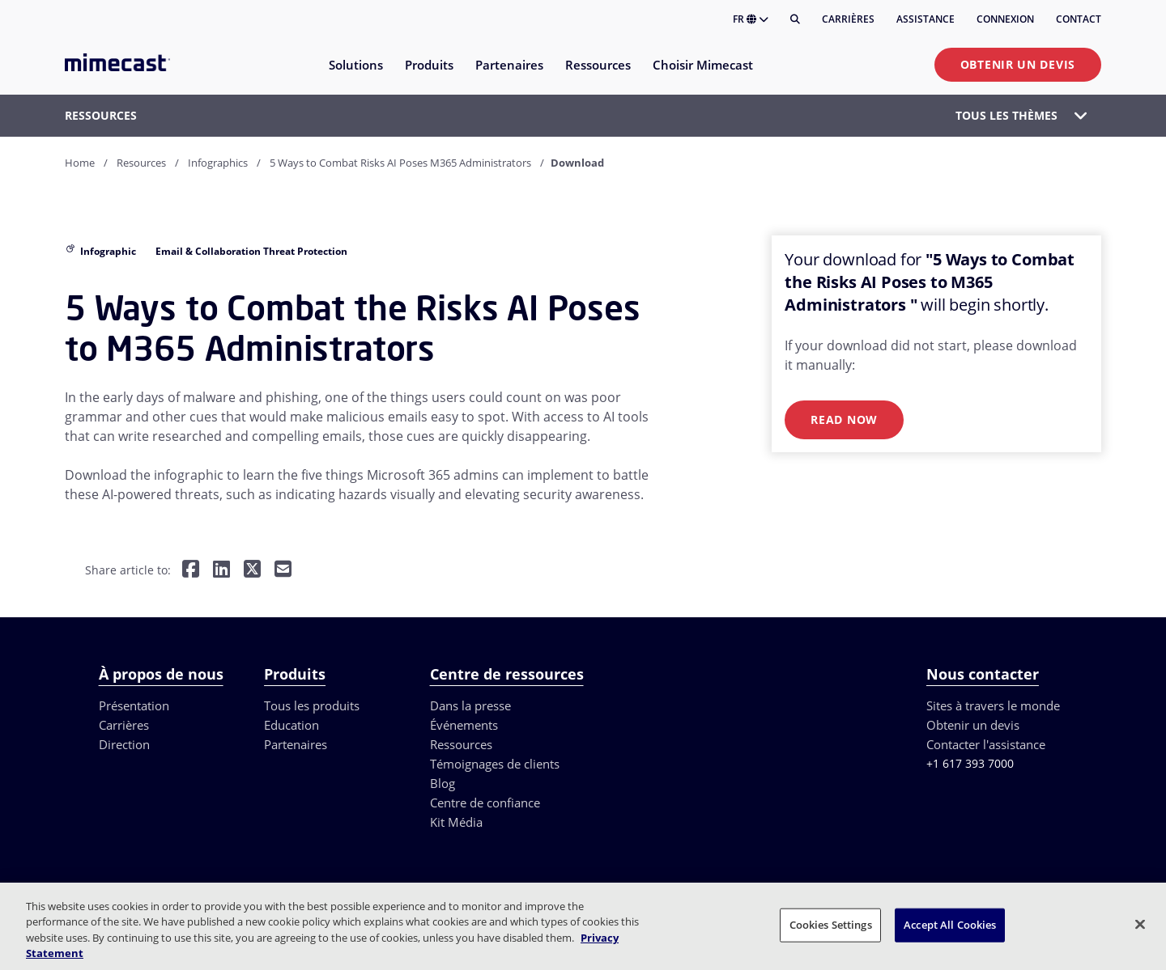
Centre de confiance (485, 802)
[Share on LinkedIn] (221, 570)
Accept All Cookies (950, 924)
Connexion (1005, 19)
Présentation (134, 705)
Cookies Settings (830, 924)
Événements (464, 725)
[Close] (1140, 924)
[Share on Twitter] (252, 570)
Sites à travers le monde (993, 705)
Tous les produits (312, 705)
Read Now (844, 419)
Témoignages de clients (495, 764)
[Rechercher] (795, 19)
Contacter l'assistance (985, 744)
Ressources (461, 744)
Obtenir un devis (1017, 64)
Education (291, 725)
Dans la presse (470, 705)
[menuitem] (355, 75)
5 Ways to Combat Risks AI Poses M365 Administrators (400, 162)
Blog (442, 783)
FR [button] (750, 19)
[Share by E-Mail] (283, 570)
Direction (124, 744)
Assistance (925, 19)
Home (80, 162)
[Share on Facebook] (190, 570)
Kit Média (456, 822)
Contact (1078, 19)
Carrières (848, 19)
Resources (141, 162)
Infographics (218, 162)
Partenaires (295, 744)
